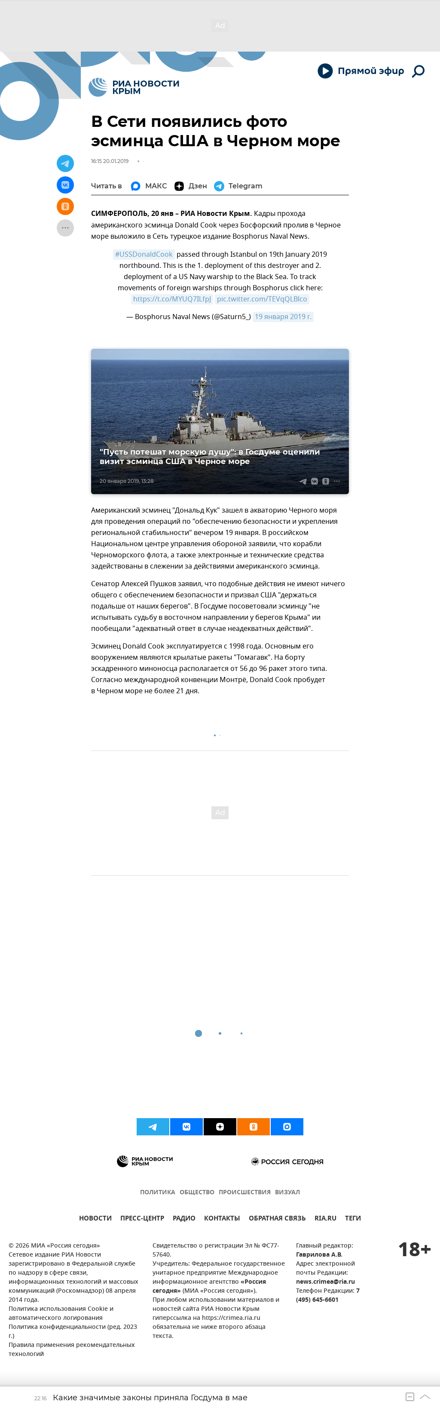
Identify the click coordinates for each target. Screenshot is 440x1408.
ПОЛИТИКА (157, 1193)
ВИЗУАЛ (287, 1193)
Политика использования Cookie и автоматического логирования (61, 1313)
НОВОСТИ (95, 1219)
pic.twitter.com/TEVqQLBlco (262, 299)
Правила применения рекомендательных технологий (72, 1349)
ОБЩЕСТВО (197, 1193)
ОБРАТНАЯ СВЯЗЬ (277, 1219)
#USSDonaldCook (144, 254)
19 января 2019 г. (283, 317)
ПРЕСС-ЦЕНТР (142, 1219)
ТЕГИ (353, 1219)
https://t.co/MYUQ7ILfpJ (172, 299)
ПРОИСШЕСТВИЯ (245, 1193)
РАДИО (184, 1219)
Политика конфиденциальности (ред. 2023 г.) (73, 1331)
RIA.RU (325, 1219)
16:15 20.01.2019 (109, 161)
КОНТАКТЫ (222, 1219)
